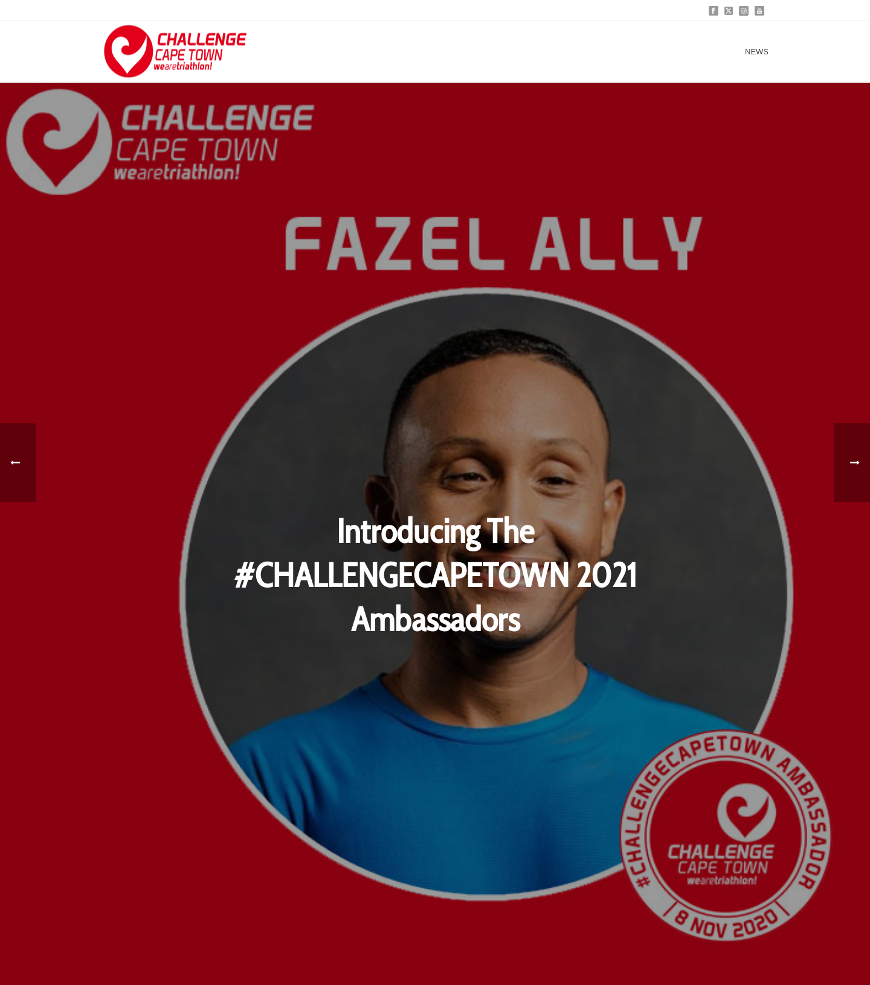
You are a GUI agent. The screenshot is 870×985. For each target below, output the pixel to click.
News (756, 51)
